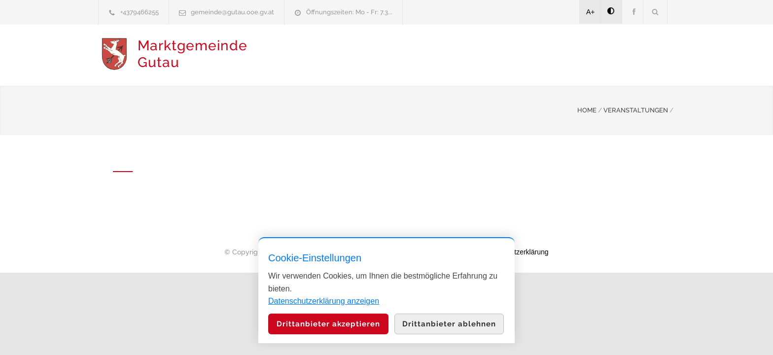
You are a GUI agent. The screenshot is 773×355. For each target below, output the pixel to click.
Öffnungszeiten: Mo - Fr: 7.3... (349, 12)
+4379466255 (139, 12)
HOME (587, 109)
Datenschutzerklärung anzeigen (323, 301)
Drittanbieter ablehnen (449, 324)
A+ (590, 12)
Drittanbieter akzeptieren (328, 324)
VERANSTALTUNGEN (635, 109)
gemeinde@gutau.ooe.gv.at (232, 12)
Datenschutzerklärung (514, 251)
